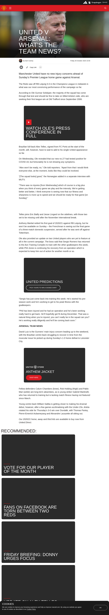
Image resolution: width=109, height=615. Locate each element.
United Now (46, 535)
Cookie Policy (31, 609)
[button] (10, 8)
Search (34, 535)
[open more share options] (40, 67)
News (23, 528)
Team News (61, 535)
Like (32, 528)
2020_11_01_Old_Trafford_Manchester (55, 528)
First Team (80, 528)
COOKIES (8, 604)
